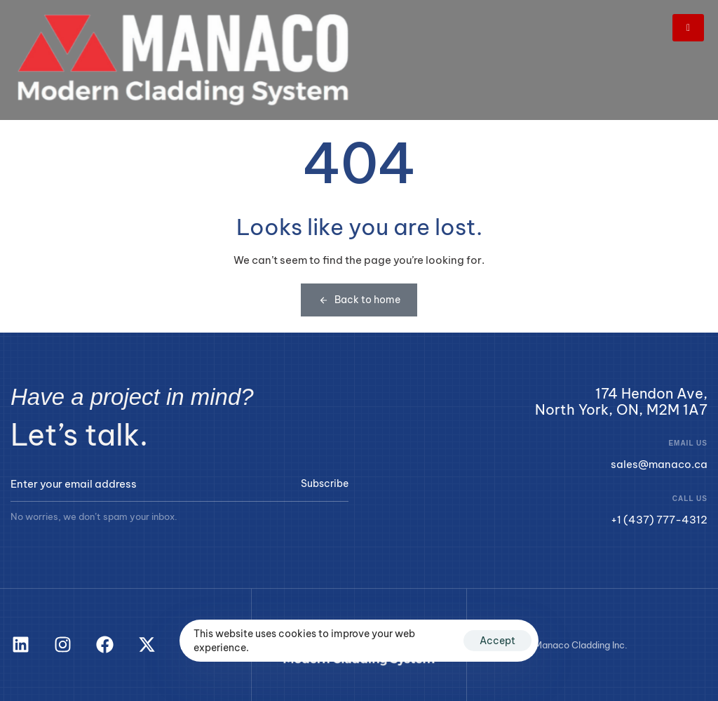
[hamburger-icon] (688, 27)
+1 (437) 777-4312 (659, 519)
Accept (497, 640)
